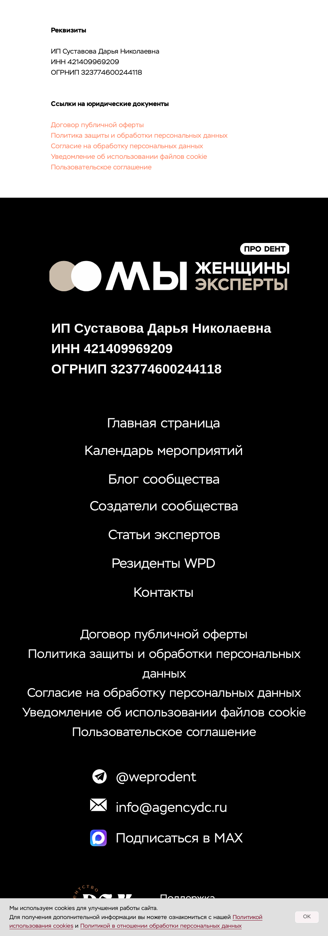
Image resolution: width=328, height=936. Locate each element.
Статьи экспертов (164, 535)
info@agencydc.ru (171, 808)
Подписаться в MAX (179, 838)
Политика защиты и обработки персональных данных (139, 135)
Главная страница (163, 423)
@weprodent (156, 777)
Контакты (163, 593)
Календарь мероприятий (163, 451)
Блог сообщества (164, 480)
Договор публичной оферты (97, 125)
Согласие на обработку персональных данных (127, 146)
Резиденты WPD (163, 564)
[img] (169, 267)
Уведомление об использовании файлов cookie (129, 157)
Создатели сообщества (164, 506)
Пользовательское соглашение (101, 167)
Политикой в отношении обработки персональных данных (161, 926)
